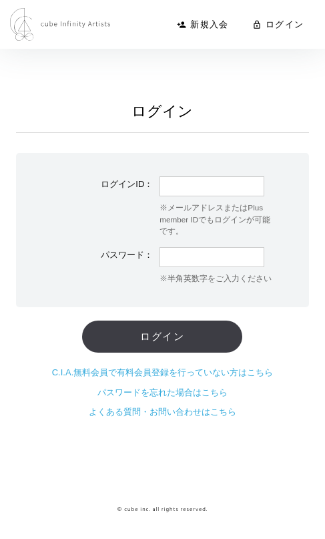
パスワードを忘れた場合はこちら (162, 392)
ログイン (278, 24)
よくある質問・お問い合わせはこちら (162, 412)
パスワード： (127, 255)
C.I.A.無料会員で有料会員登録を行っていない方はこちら (163, 372)
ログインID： (127, 184)
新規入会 (202, 24)
